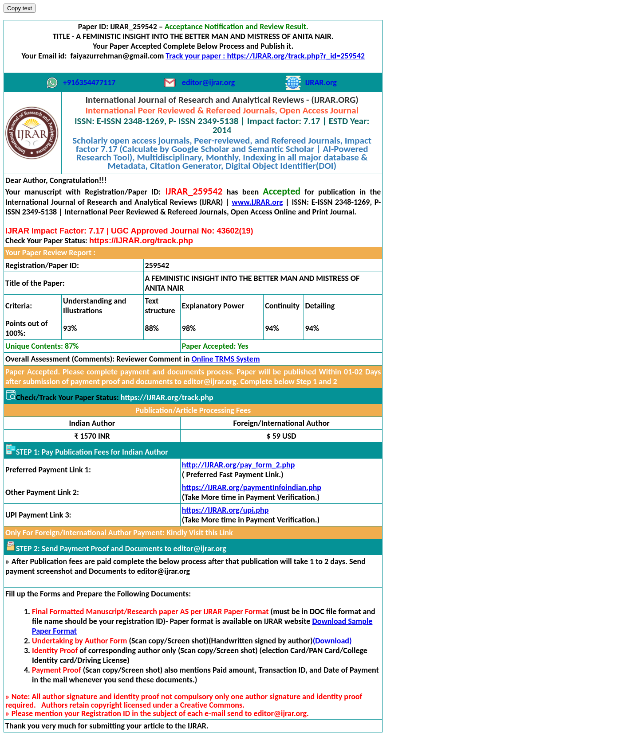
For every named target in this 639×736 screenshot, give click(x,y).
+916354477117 (89, 82)
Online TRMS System (225, 359)
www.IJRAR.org (257, 202)
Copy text (19, 8)
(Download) (332, 641)
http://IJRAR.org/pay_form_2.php (238, 465)
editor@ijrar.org (208, 82)
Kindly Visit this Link (199, 532)
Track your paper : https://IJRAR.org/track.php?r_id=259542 (265, 56)
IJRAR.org (321, 82)
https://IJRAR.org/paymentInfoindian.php (251, 487)
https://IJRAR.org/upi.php (225, 510)
